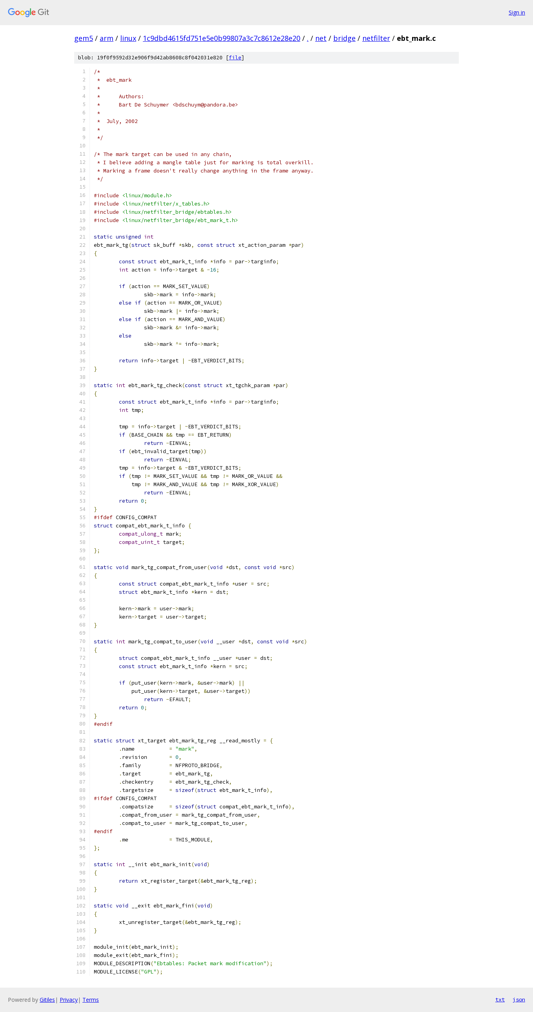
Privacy (69, 999)
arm (106, 38)
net (321, 38)
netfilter (376, 38)
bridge (344, 38)
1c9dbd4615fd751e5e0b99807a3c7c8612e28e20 (221, 38)
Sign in (517, 12)
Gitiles (47, 999)
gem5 (83, 38)
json (519, 999)
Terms (90, 999)
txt (500, 999)
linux (128, 38)
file (235, 57)
